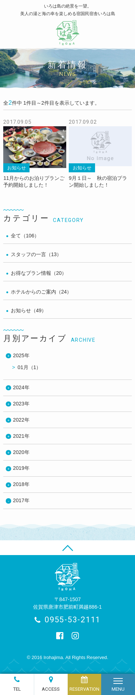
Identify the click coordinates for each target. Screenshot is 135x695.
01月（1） (29, 367)
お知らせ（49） (29, 310)
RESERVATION (84, 689)
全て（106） (25, 236)
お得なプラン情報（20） (39, 273)
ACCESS (51, 689)
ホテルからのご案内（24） (41, 292)
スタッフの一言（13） (36, 254)
